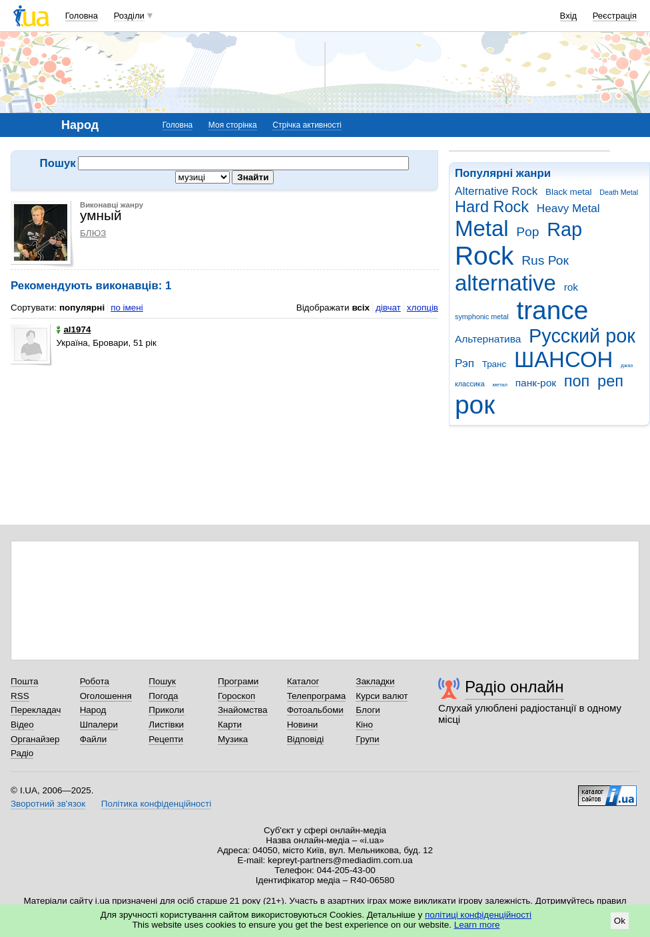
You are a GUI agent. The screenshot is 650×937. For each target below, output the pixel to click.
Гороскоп (236, 696)
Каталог (303, 681)
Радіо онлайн (514, 687)
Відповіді (305, 739)
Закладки (375, 681)
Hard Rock (492, 206)
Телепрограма (316, 696)
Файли (93, 739)
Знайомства (243, 710)
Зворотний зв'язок (48, 804)
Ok (619, 921)
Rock (484, 255)
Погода (163, 696)
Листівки (166, 725)
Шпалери (99, 725)
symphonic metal (482, 317)
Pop (527, 232)
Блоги (368, 710)
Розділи (129, 16)
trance (552, 310)
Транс (494, 364)
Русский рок (582, 335)
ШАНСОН (563, 359)
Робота (94, 681)
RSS (20, 696)
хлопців (422, 308)
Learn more (477, 925)
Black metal (568, 192)
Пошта (24, 681)
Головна (81, 16)
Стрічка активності (306, 125)
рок (475, 404)
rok (571, 287)
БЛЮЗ (93, 233)
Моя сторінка (232, 125)
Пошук (162, 681)
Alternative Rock (496, 191)
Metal (482, 228)
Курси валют (382, 696)
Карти (230, 725)
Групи (367, 739)
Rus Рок (545, 260)
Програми (238, 681)
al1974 (73, 330)
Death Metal (618, 192)
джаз (627, 365)
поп (577, 381)
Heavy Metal (568, 208)
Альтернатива (488, 338)
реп (610, 381)
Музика (233, 739)
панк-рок (535, 382)
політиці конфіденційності (478, 915)
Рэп (464, 363)
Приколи (166, 710)
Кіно (364, 725)
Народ (93, 710)
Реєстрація (615, 16)
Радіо (22, 753)
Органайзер (35, 739)
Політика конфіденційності (156, 804)
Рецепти (166, 739)
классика (470, 384)
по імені (127, 308)
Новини (302, 725)
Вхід (568, 16)
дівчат (388, 308)
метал (499, 385)
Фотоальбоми (315, 710)
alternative (505, 283)
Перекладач (36, 710)
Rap (564, 229)
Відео (22, 725)
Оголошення (106, 696)
